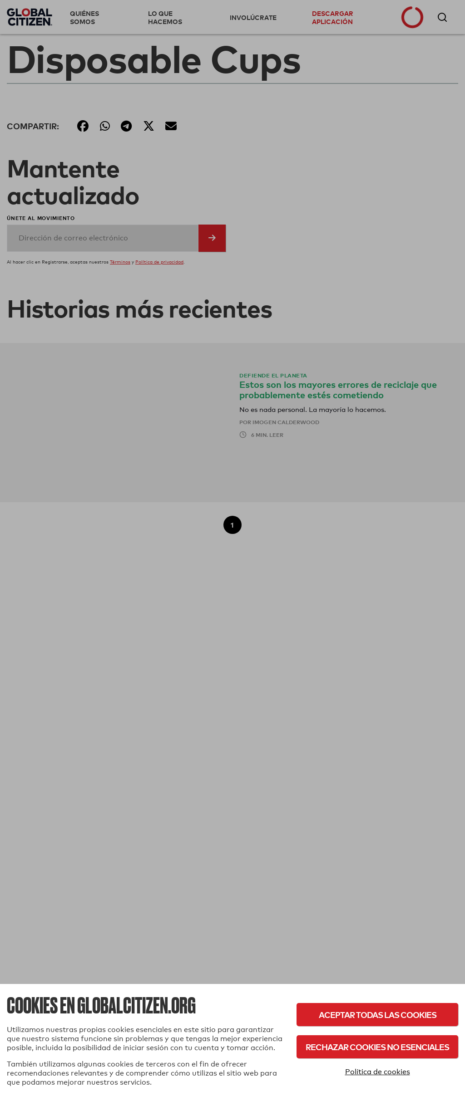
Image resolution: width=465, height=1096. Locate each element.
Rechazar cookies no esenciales (377, 1046)
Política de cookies (377, 1071)
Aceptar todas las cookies (377, 1014)
